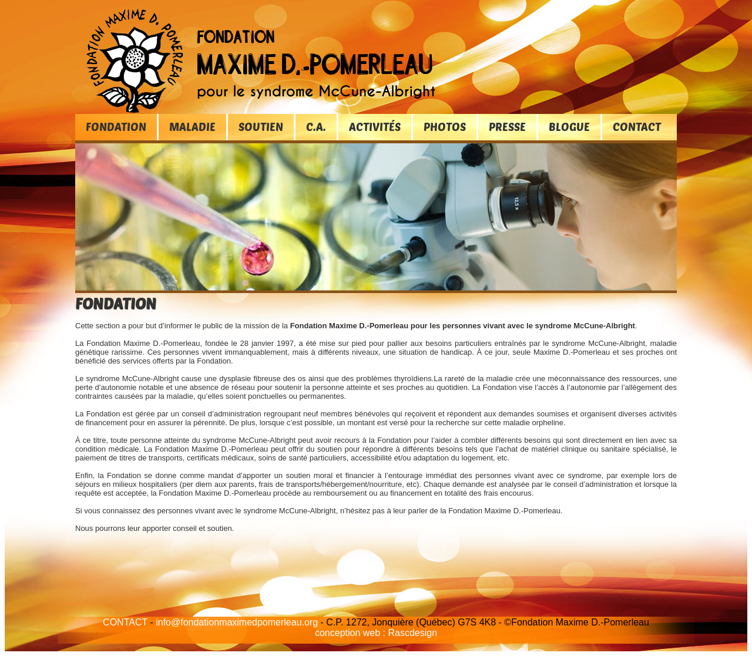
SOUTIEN (261, 126)
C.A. (316, 126)
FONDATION (116, 126)
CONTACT (637, 126)
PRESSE (507, 126)
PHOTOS (445, 126)
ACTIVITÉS (375, 126)
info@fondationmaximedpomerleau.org (237, 622)
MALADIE (192, 126)
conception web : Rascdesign (376, 633)
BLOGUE (569, 126)
